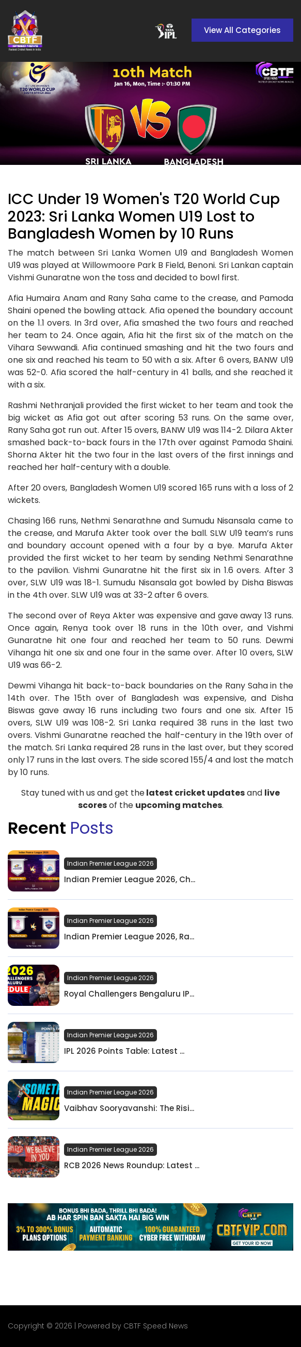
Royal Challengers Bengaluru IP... (129, 994)
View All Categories (242, 30)
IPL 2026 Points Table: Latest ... (124, 1051)
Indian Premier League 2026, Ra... (129, 936)
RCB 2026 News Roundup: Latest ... (131, 1165)
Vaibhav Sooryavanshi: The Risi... (129, 1108)
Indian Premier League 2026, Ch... (129, 879)
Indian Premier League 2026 (110, 863)
